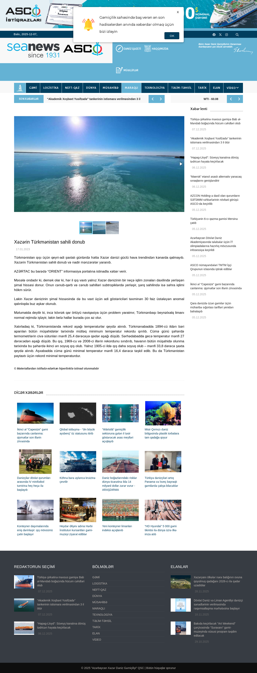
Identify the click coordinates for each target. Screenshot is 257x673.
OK (172, 36)
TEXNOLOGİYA (155, 87)
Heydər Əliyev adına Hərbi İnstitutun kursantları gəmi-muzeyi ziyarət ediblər (76, 530)
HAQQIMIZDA (160, 48)
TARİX (202, 87)
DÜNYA (91, 87)
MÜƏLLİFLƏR (130, 70)
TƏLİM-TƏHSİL (181, 87)
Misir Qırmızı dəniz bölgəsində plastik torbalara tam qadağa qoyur (162, 433)
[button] (180, 164)
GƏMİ (33, 87)
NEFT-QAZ (72, 87)
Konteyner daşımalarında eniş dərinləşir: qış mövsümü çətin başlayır (35, 530)
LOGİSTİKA (51, 87)
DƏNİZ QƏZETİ (132, 48)
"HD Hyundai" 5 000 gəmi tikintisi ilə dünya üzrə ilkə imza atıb (161, 530)
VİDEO (231, 88)
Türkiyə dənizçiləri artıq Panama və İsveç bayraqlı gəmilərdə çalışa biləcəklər (161, 482)
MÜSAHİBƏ (110, 87)
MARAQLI (131, 87)
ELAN (216, 87)
